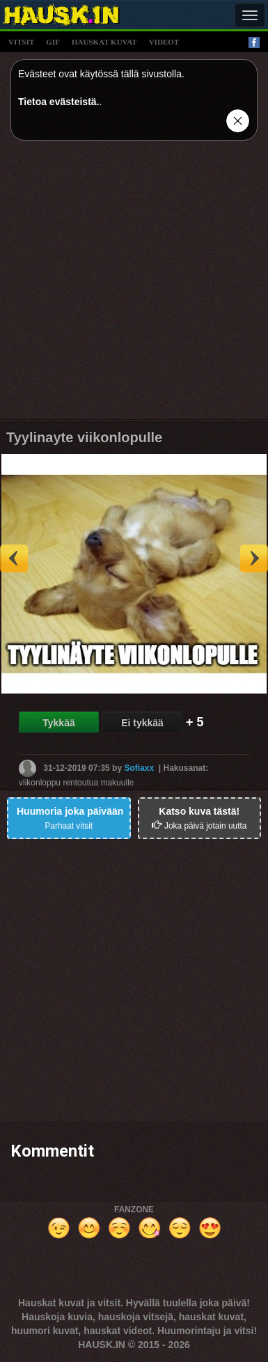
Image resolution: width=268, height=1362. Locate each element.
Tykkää (58, 722)
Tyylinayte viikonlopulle (84, 437)
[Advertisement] (134, 285)
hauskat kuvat (104, 42)
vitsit (21, 42)
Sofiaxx (139, 768)
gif (53, 42)
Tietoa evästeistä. (58, 101)
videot (164, 42)
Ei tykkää (142, 722)
